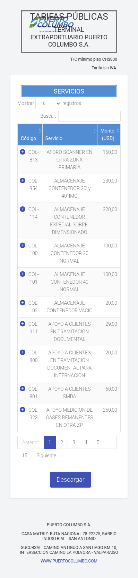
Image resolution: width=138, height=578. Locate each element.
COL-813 (33, 156)
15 (24, 455)
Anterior (30, 442)
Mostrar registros (49, 103)
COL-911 (33, 327)
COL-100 (33, 249)
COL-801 (33, 392)
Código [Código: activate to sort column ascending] (28, 138)
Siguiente (47, 455)
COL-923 (33, 413)
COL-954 (33, 184)
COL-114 (33, 213)
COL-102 (33, 306)
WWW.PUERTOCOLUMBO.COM (69, 561)
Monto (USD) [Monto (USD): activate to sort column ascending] (107, 134)
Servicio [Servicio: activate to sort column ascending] (54, 138)
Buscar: (80, 116)
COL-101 (33, 278)
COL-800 (33, 356)
